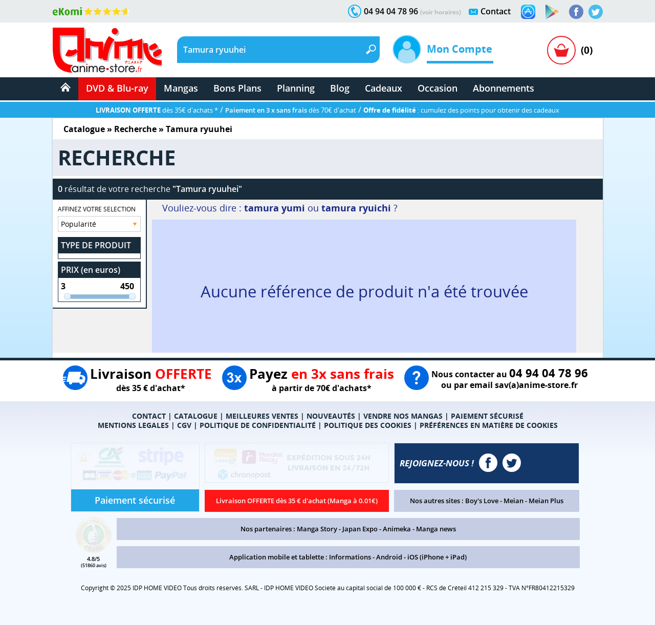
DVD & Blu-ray (117, 88)
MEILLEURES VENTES (262, 416)
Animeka (397, 528)
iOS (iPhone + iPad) (437, 557)
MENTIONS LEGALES (133, 425)
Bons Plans (237, 88)
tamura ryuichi (356, 208)
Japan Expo (360, 528)
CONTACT (149, 416)
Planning (296, 88)
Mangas (181, 88)
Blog (340, 88)
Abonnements (503, 88)
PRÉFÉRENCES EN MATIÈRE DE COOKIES (489, 425)
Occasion (437, 88)
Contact (496, 11)
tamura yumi (274, 208)
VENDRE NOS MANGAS (403, 416)
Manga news (436, 528)
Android (389, 557)
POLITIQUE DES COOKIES (367, 425)
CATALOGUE (195, 416)
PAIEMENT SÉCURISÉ (487, 416)
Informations (350, 557)
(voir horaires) (440, 12)
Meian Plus (546, 500)
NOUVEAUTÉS (331, 416)
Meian (513, 500)
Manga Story (317, 528)
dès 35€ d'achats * (157, 110)
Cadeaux (383, 88)
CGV (184, 425)
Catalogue (84, 129)
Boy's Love (481, 500)
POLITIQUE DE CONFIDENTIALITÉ (258, 425)
